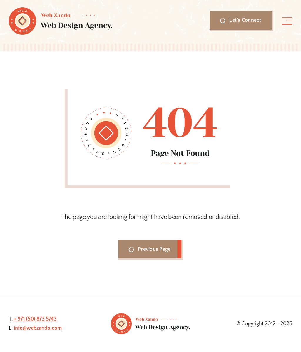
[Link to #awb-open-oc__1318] (287, 21)
